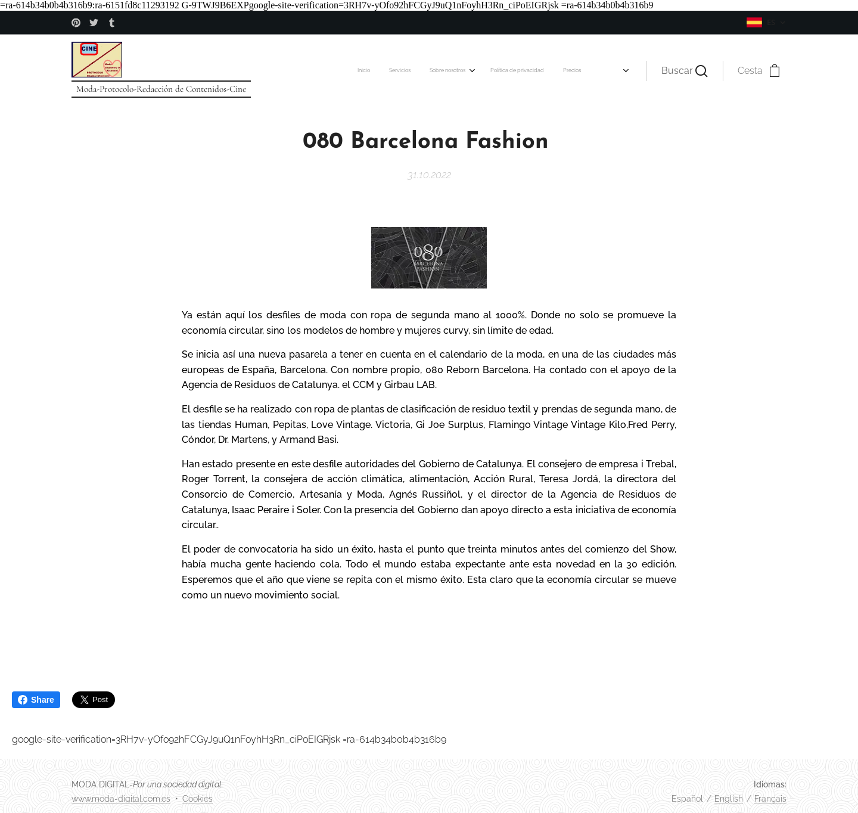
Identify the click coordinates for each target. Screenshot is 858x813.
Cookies (197, 798)
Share (36, 700)
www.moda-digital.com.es (121, 798)
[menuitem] (280, 71)
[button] (684, 71)
